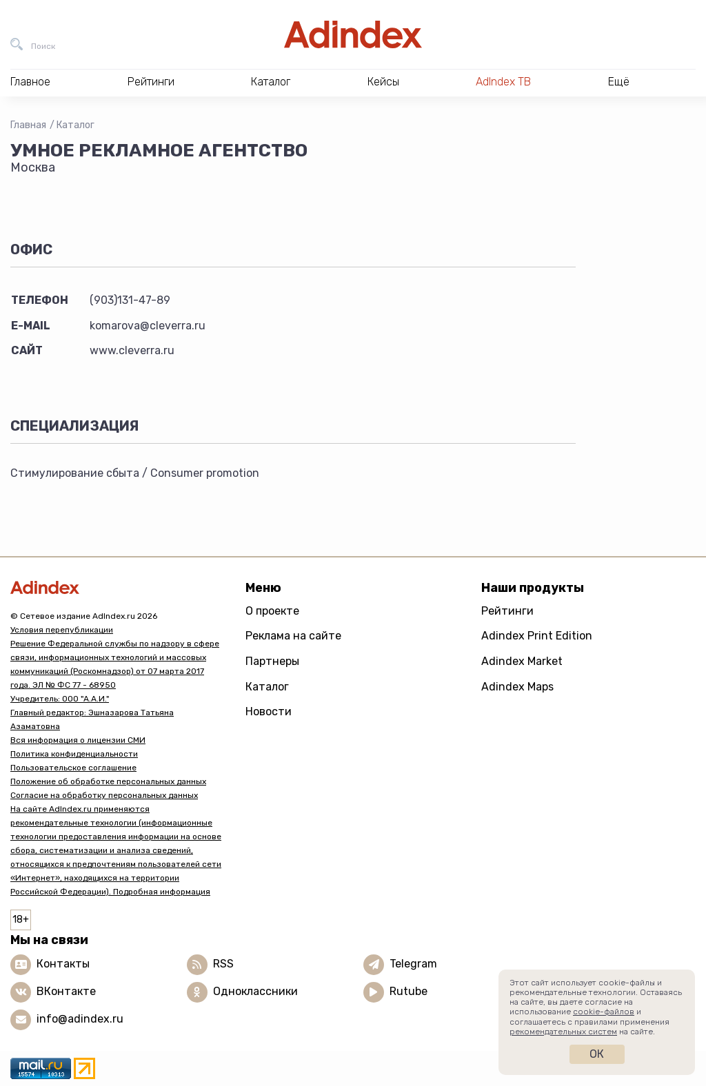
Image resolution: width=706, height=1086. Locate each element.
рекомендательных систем (563, 1031)
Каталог (75, 125)
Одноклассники (255, 991)
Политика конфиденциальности (74, 754)
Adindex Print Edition (536, 635)
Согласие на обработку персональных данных (104, 795)
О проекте (272, 610)
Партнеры (272, 661)
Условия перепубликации (61, 630)
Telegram (413, 963)
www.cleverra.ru (132, 350)
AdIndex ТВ (503, 81)
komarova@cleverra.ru (147, 325)
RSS (223, 963)
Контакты (63, 963)
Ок (596, 1054)
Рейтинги (507, 610)
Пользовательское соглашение (73, 767)
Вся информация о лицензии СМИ (77, 740)
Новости (268, 711)
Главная (28, 125)
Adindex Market (522, 661)
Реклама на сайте (293, 635)
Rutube (408, 991)
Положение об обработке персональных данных (108, 781)
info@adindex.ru (80, 1018)
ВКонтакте (66, 991)
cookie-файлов (603, 1011)
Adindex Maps (517, 686)
